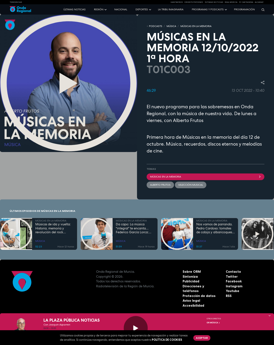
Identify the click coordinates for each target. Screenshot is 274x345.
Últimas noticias (74, 9)
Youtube (232, 291)
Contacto (233, 272)
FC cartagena (246, 2)
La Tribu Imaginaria (170, 9)
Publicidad (191, 281)
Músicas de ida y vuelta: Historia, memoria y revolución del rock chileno (53, 228)
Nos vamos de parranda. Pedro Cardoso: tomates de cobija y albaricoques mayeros (214, 228)
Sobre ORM (192, 272)
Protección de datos (199, 296)
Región (98, 9)
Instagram (234, 286)
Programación (244, 9)
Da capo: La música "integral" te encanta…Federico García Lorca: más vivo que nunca (132, 228)
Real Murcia (231, 2)
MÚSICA (171, 26)
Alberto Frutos (160, 185)
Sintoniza (190, 276)
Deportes (142, 9)
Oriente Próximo (193, 2)
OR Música (213, 322)
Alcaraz (259, 2)
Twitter (232, 276)
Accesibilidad (193, 305)
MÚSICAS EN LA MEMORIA (195, 26)
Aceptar (202, 337)
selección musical (190, 185)
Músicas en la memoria (205, 176)
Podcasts (155, 26)
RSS (229, 296)
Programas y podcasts (208, 9)
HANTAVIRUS (177, 2)
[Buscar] (261, 9)
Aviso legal (191, 300)
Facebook (234, 281)
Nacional (120, 9)
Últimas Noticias (214, 2)
